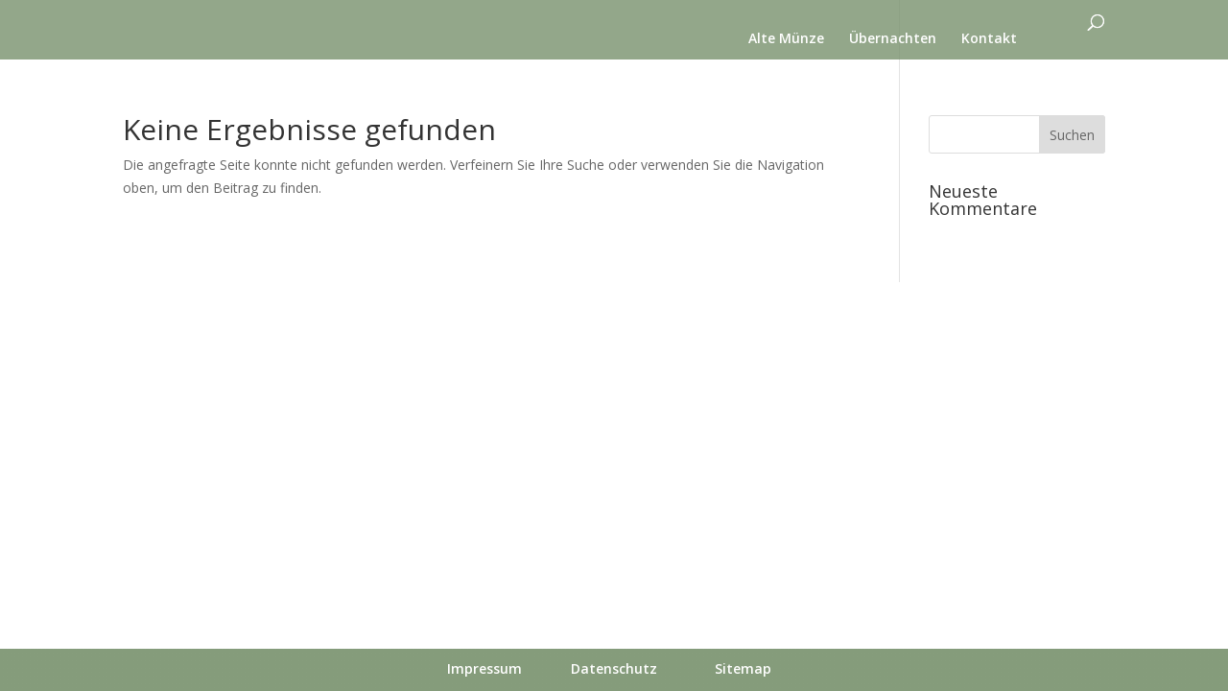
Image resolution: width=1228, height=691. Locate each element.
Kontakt (989, 39)
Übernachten (892, 39)
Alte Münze (786, 39)
